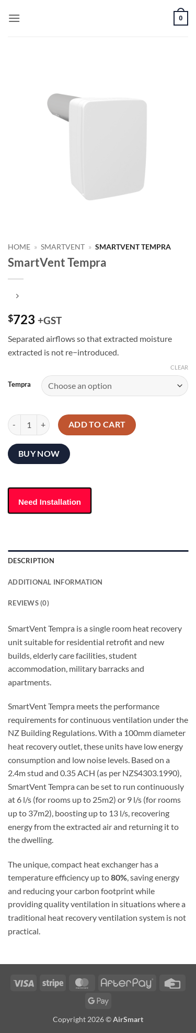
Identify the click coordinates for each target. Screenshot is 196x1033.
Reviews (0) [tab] (28, 603)
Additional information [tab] (55, 582)
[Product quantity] (28, 424)
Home (19, 247)
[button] (14, 18)
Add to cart (97, 424)
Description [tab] (31, 560)
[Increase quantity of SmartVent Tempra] (43, 424)
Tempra (19, 384)
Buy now (39, 453)
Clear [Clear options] (179, 367)
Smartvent (63, 247)
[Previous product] (17, 296)
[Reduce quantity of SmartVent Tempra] (14, 424)
